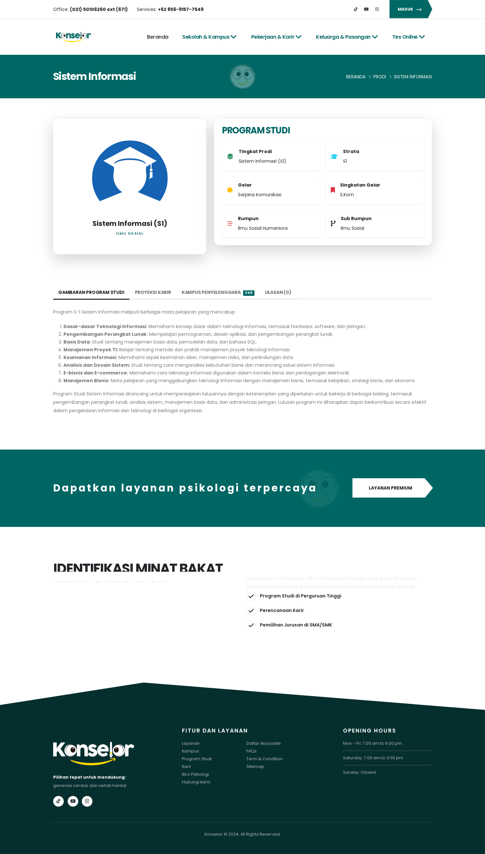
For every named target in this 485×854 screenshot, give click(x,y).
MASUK (410, 9)
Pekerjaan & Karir (276, 37)
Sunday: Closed (359, 772)
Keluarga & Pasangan (347, 37)
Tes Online (408, 37)
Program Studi (197, 759)
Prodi (379, 77)
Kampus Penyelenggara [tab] (218, 292)
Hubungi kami (196, 782)
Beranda (157, 37)
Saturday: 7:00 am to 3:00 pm (373, 758)
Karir (186, 766)
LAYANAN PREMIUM (392, 488)
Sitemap (255, 766)
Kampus (190, 751)
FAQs (251, 751)
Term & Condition (264, 759)
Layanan (191, 743)
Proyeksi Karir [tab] (153, 292)
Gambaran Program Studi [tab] (91, 292)
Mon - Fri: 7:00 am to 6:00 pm (372, 743)
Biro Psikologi (195, 774)
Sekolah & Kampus (209, 37)
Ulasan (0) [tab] (278, 292)
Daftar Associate (263, 743)
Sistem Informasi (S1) (129, 223)
